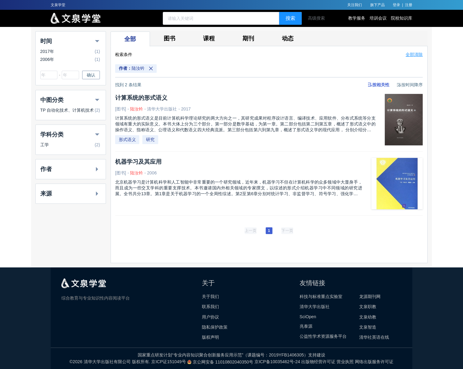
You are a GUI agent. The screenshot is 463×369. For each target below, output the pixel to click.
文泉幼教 (367, 317)
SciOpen (308, 316)
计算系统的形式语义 (141, 98)
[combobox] (49, 75)
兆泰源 (306, 326)
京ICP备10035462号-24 (277, 362)
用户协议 (210, 317)
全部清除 (414, 54)
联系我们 (210, 306)
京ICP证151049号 (169, 362)
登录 (396, 5)
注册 (408, 5)
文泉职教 (367, 306)
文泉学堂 (58, 5)
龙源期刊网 (370, 296)
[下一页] (287, 230)
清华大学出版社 (315, 306)
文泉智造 (367, 327)
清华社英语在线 (374, 337)
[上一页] (251, 230)
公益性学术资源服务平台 (323, 336)
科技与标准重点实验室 (321, 296)
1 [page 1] (269, 231)
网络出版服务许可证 (374, 362)
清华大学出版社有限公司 (107, 362)
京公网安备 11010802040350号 (221, 362)
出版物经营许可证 (319, 362)
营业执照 (346, 362)
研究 (150, 139)
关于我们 (210, 296)
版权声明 (210, 337)
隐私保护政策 (215, 327)
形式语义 (127, 139)
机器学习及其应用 (138, 161)
